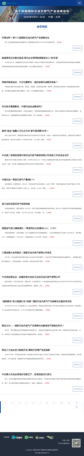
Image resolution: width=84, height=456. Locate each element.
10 (61, 403)
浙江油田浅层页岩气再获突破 (16, 204)
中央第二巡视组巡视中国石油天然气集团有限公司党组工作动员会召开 (35, 155)
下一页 (77, 405)
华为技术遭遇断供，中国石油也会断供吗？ (22, 106)
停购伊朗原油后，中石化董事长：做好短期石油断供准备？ (30, 82)
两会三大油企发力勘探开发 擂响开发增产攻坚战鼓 (26, 350)
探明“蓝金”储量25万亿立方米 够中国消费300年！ (25, 131)
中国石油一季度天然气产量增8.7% (18, 179)
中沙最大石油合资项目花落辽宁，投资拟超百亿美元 (26, 374)
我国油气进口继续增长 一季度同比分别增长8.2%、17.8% (29, 228)
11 (69, 403)
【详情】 (59, 42)
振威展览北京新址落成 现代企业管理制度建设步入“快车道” (30, 58)
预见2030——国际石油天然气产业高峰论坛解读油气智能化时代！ (33, 325)
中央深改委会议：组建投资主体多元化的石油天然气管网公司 (31, 277)
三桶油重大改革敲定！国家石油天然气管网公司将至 (26, 252)
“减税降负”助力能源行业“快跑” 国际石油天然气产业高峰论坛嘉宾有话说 (37, 301)
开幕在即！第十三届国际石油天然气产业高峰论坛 (25, 38)
